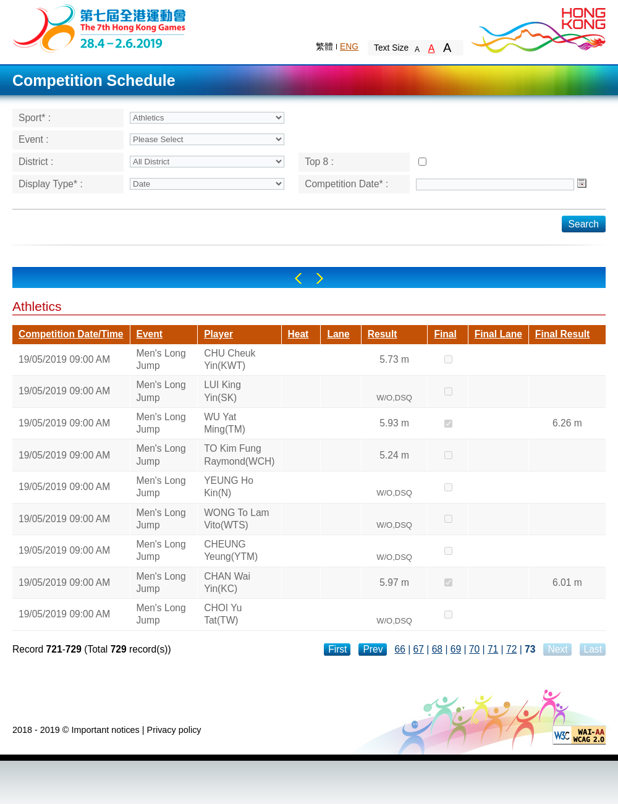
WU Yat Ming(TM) (224, 423)
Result (382, 334)
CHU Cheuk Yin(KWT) (229, 359)
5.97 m (394, 582)
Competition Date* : (346, 184)
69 (456, 649)
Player (218, 334)
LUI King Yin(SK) (222, 390)
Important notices (105, 730)
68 (437, 649)
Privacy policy (174, 730)
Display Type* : (51, 184)
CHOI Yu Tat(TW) (223, 614)
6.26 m (567, 423)
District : (36, 161)
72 (511, 649)
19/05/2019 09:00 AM (64, 359)
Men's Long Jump (161, 359)
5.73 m (394, 359)
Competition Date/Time (71, 334)
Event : (34, 139)
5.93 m (394, 423)
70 (474, 649)
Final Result (562, 334)
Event (150, 334)
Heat (298, 334)
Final (445, 334)
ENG (349, 46)
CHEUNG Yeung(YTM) (231, 550)
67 (418, 649)
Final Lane (498, 334)
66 (400, 649)
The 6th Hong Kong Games (99, 27)
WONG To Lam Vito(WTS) (236, 518)
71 (493, 649)
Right (319, 278)
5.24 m (394, 455)
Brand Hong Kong (538, 28)
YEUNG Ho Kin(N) (228, 486)
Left (298, 278)
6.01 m (567, 582)
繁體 (324, 46)
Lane (338, 334)
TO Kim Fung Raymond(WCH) (239, 454)
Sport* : (35, 117)
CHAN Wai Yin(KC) (227, 582)
